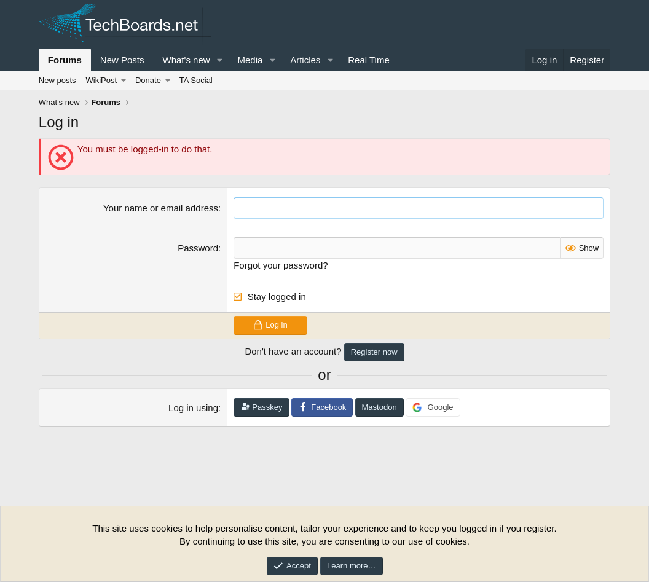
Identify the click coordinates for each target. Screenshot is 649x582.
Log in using (193, 408)
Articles (305, 60)
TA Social (196, 80)
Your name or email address (160, 208)
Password (198, 248)
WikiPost (101, 80)
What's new (186, 60)
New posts (57, 80)
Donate (148, 80)
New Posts (122, 60)
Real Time (369, 60)
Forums (65, 60)
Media (249, 60)
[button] (219, 60)
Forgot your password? (281, 265)
